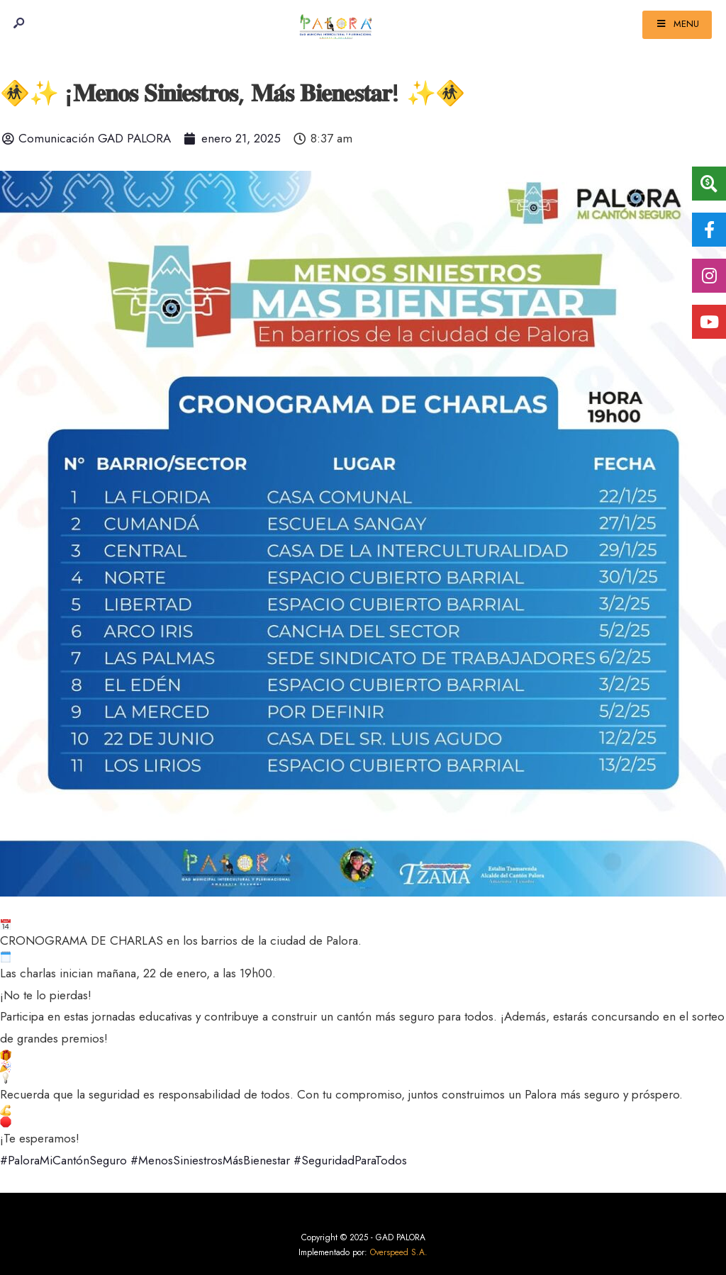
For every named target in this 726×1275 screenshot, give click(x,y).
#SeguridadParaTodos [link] (350, 1160)
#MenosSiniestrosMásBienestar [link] (210, 1160)
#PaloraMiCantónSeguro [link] (63, 1160)
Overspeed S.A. (399, 1252)
